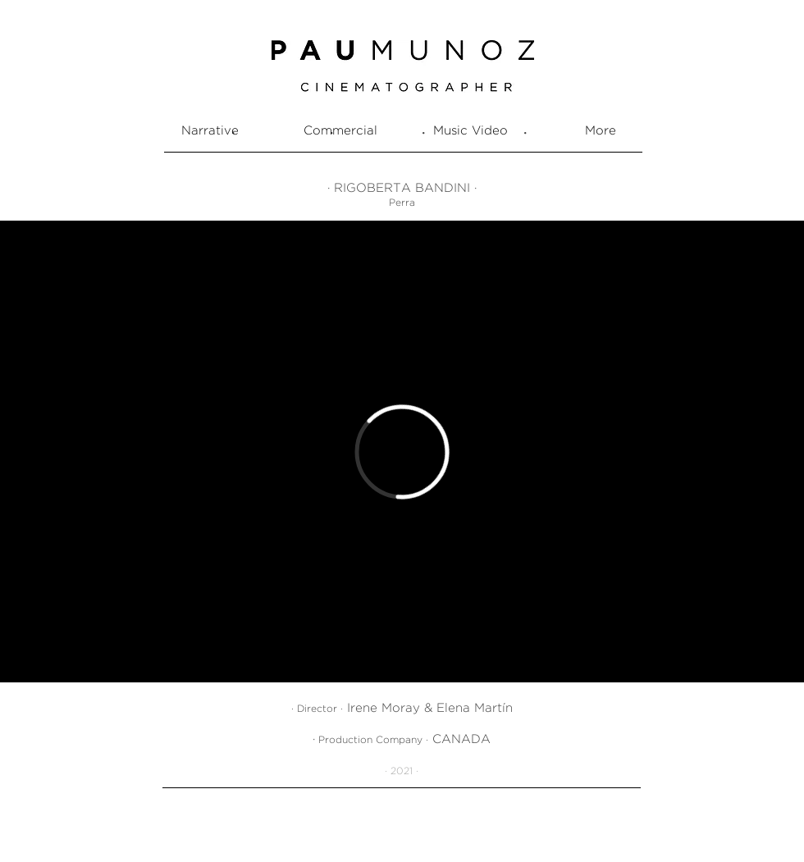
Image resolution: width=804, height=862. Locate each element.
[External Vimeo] (402, 451)
